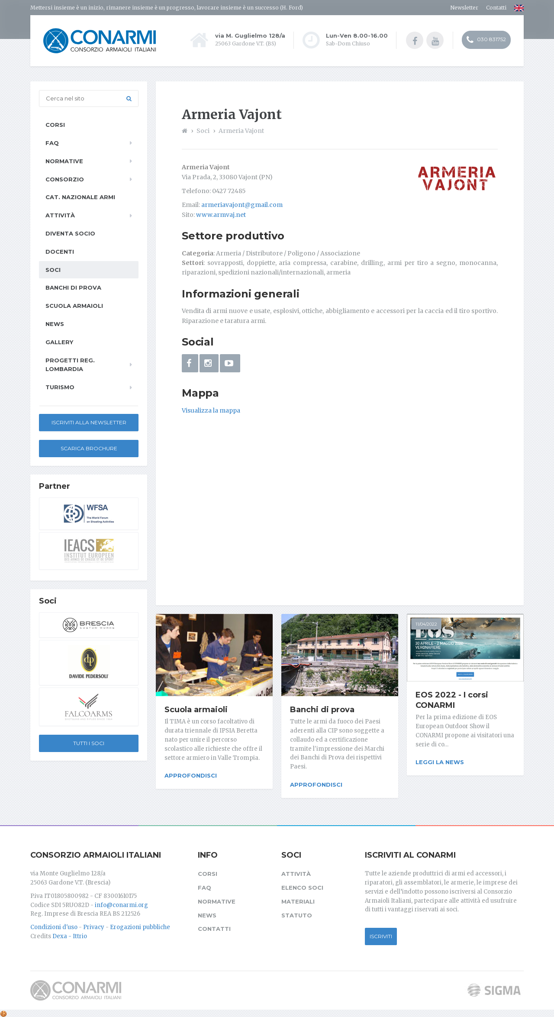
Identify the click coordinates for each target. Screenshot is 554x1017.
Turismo (59, 387)
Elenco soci (302, 886)
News (54, 323)
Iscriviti (381, 934)
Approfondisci (190, 775)
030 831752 (486, 40)
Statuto (296, 913)
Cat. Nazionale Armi (80, 197)
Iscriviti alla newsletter (89, 422)
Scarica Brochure (89, 448)
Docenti (59, 251)
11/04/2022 (426, 624)
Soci (53, 269)
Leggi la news (440, 762)
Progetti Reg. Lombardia (70, 365)
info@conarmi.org (121, 903)
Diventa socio (70, 233)
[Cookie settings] (3, 1012)
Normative (64, 161)
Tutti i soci (88, 743)
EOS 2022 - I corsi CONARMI (452, 700)
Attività (60, 215)
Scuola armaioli (196, 709)
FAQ (52, 142)
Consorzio (64, 179)
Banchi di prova (322, 709)
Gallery (59, 342)
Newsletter (464, 7)
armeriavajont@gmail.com (242, 205)
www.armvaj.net (221, 215)
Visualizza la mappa (211, 410)
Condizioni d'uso (53, 926)
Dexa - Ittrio (69, 934)
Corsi (55, 124)
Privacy (93, 926)
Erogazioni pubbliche (140, 926)
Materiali (298, 899)
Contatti (496, 7)
